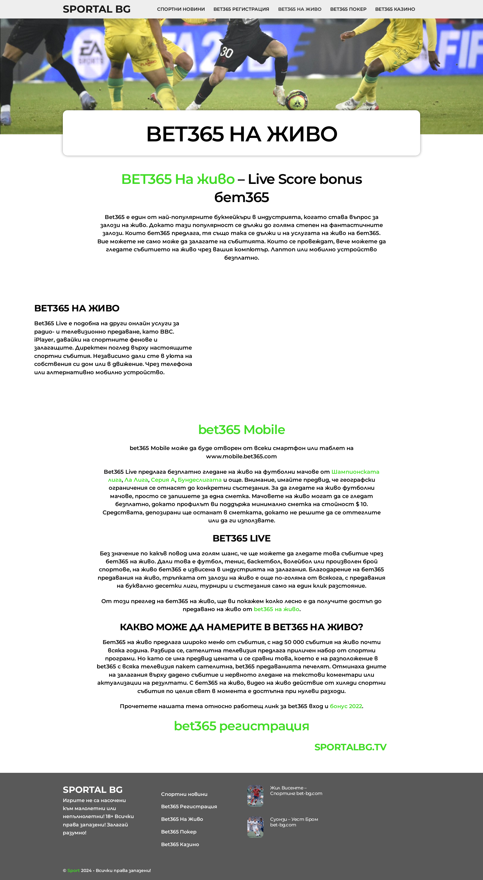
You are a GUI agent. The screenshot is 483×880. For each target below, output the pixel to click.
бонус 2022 (346, 706)
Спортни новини (181, 9)
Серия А (163, 479)
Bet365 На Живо (300, 9)
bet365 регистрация (241, 725)
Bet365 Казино (395, 9)
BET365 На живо (177, 178)
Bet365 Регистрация (241, 9)
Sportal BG (97, 9)
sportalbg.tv (351, 747)
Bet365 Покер (348, 9)
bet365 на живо (276, 609)
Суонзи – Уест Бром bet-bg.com (294, 822)
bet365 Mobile (241, 429)
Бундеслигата (200, 479)
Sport (73, 870)
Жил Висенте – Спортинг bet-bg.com (296, 790)
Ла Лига (136, 479)
